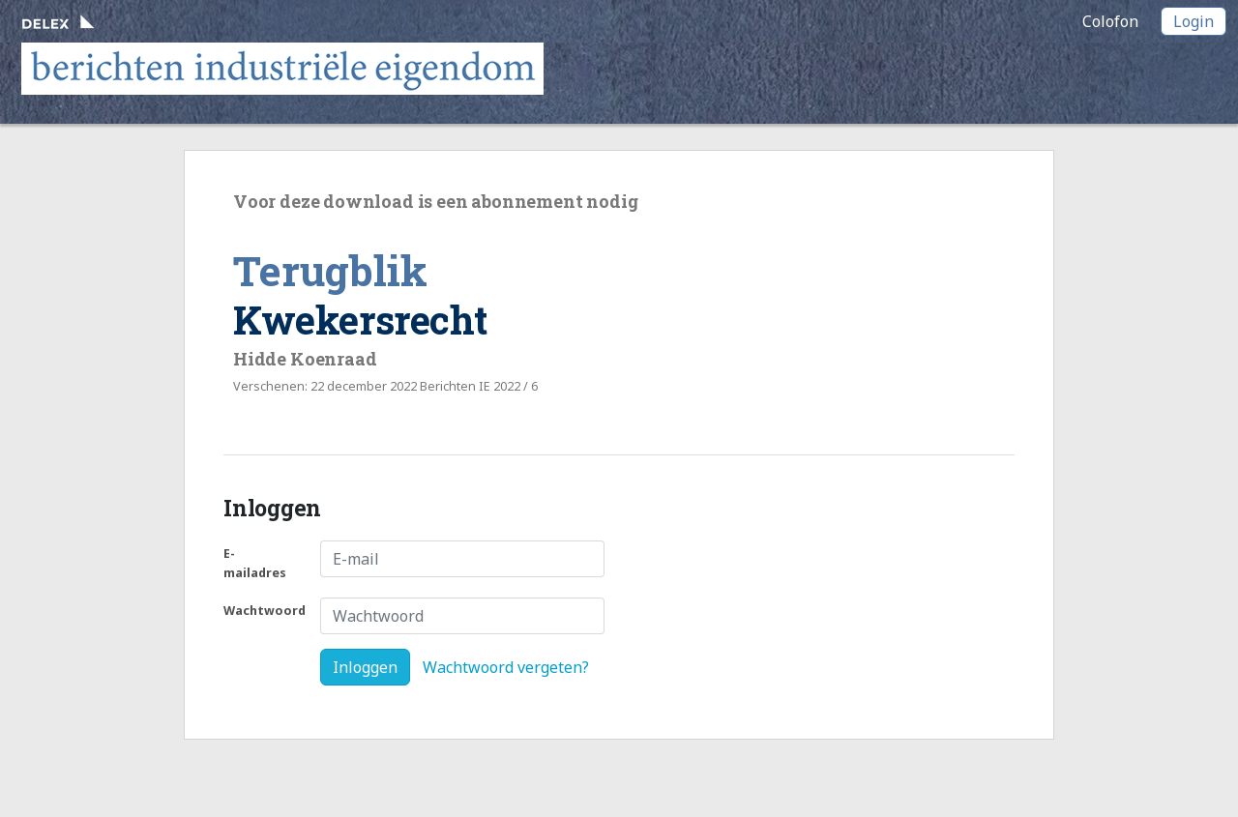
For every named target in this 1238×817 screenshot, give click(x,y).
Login (1193, 21)
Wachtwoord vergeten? (506, 667)
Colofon (1110, 21)
